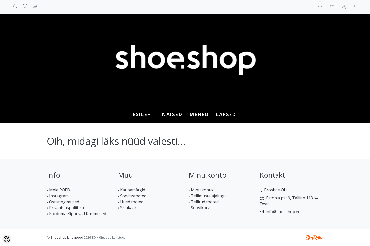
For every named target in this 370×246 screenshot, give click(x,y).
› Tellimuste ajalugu (207, 196)
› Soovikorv (199, 207)
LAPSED (226, 114)
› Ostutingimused (63, 202)
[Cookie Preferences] (6, 239)
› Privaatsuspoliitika (65, 207)
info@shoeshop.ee (283, 211)
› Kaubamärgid (131, 190)
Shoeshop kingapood (67, 237)
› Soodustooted (132, 196)
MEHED (199, 114)
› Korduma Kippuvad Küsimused (76, 213)
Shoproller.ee (314, 237)
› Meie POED (58, 190)
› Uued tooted (130, 202)
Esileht (144, 114)
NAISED (172, 114)
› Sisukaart (128, 207)
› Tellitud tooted (204, 202)
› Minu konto (201, 190)
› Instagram (58, 196)
